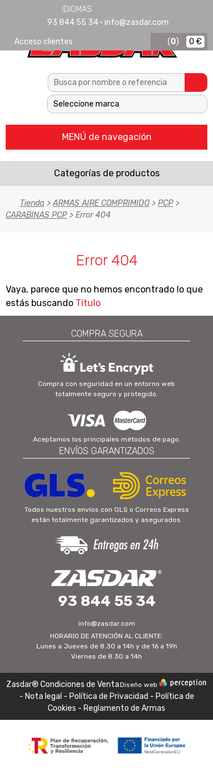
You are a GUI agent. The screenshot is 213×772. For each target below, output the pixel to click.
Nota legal (44, 696)
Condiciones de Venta (79, 684)
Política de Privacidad (108, 696)
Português (145, 9)
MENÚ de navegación (107, 137)
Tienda (32, 203)
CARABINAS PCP (36, 215)
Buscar (196, 82)
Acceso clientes (43, 41)
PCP (165, 203)
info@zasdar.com (137, 22)
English (115, 9)
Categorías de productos (107, 173)
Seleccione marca (86, 104)
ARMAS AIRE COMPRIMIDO (101, 203)
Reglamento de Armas (124, 708)
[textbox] (116, 82)
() (173, 41)
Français (130, 9)
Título (88, 303)
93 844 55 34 (72, 22)
